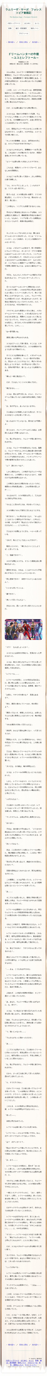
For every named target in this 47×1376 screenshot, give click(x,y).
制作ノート (35, 28)
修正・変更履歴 (21, 28)
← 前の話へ (10, 42)
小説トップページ (14, 23)
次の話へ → (36, 42)
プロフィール (23, 33)
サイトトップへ (30, 1365)
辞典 (9, 28)
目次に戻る (23, 42)
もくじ (37, 23)
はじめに (27, 23)
